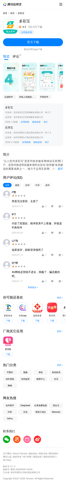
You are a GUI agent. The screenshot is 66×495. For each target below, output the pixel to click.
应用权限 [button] (25, 122)
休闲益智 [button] (25, 379)
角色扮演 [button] (56, 372)
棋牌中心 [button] (40, 379)
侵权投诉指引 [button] (49, 456)
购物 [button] (10, 385)
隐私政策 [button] (36, 122)
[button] (12, 4)
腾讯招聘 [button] (53, 453)
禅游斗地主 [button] (40, 412)
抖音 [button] (10, 412)
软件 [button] (12, 13)
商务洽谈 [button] (43, 453)
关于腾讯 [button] (7, 453)
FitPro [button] (10, 418)
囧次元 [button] (56, 405)
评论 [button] (15, 56)
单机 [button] (41, 372)
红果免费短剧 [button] (40, 405)
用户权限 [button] (27, 456)
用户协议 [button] (7, 460)
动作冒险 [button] (10, 379)
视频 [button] (25, 372)
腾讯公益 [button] (7, 456)
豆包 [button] (25, 412)
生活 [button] (56, 379)
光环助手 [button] (10, 405)
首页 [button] (5, 13)
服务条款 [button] (33, 453)
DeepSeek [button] (25, 405)
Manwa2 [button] (56, 412)
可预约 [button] (10, 372)
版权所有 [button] (17, 456)
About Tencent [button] (20, 453)
